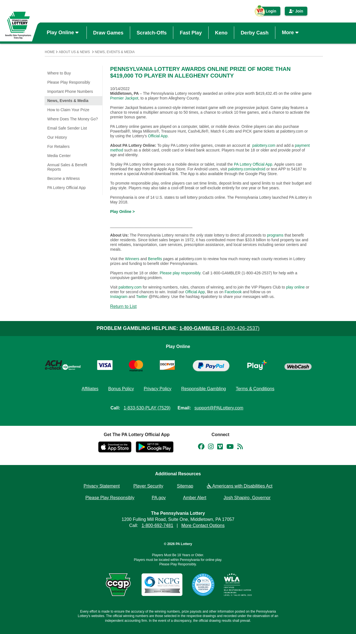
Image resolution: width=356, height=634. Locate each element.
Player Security (148, 486)
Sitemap (185, 486)
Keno (221, 32)
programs (275, 235)
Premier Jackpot (124, 98)
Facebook (232, 292)
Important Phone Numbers (70, 91)
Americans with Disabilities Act (240, 486)
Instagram (118, 296)
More (291, 32)
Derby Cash (254, 32)
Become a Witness (63, 178)
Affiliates (90, 388)
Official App (158, 136)
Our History (57, 137)
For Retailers (58, 146)
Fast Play (191, 32)
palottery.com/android (246, 169)
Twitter (141, 296)
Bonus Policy (121, 388)
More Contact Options (203, 525)
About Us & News (74, 52)
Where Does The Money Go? (72, 119)
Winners (132, 259)
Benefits (155, 259)
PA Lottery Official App (66, 187)
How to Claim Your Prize (68, 110)
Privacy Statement (102, 486)
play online (295, 287)
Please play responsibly (180, 273)
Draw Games (108, 32)
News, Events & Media (115, 52)
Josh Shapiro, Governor (247, 497)
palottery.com (263, 145)
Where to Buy (59, 73)
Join (296, 11)
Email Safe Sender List (67, 128)
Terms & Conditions (255, 388)
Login (268, 12)
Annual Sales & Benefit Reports (67, 167)
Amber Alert (194, 497)
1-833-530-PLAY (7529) (146, 408)
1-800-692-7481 (157, 525)
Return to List (123, 306)
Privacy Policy (158, 388)
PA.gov (158, 497)
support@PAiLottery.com (218, 408)
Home (50, 52)
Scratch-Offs (152, 32)
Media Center (59, 155)
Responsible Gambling (203, 388)
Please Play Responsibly (68, 82)
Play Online (63, 32)
